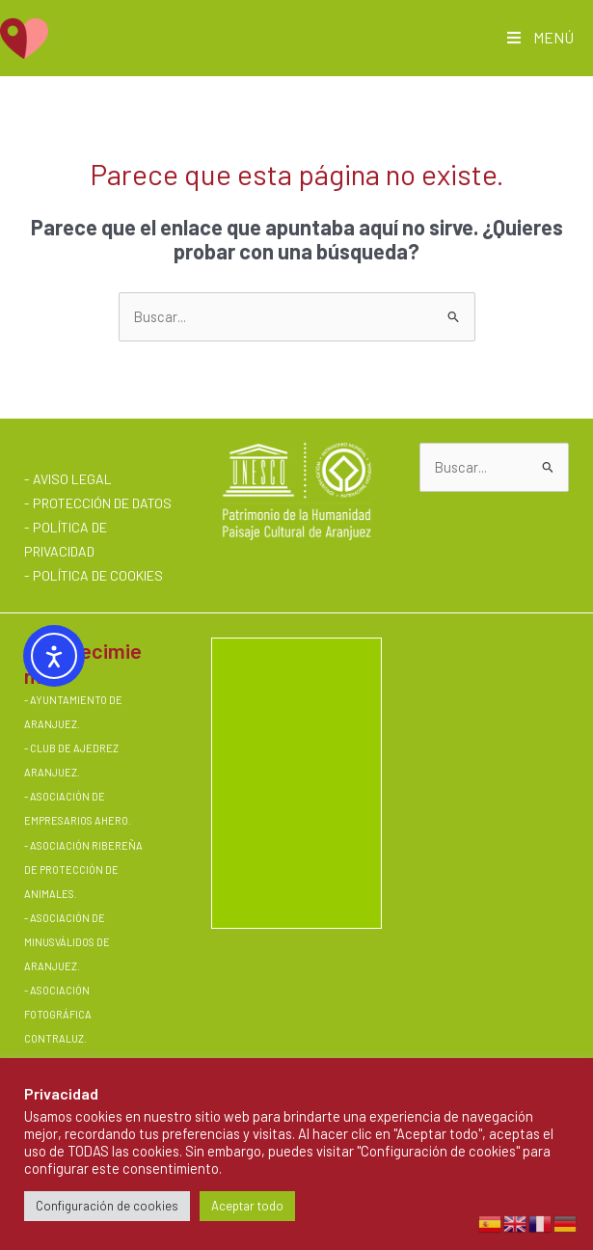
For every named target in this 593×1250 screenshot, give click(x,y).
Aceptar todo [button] (247, 1205)
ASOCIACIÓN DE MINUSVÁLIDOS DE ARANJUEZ (67, 941)
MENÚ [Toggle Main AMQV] (539, 37)
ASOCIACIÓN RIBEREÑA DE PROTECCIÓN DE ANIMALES (83, 869)
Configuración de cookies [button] (107, 1205)
